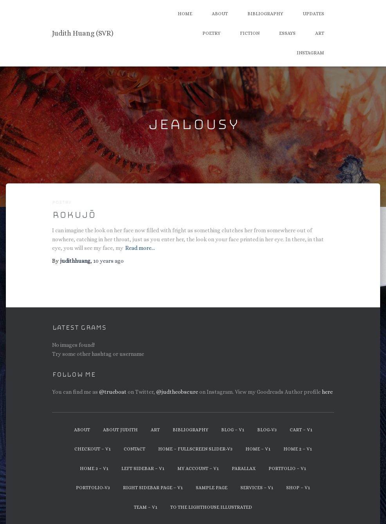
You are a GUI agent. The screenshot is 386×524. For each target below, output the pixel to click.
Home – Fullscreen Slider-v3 (195, 449)
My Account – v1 (198, 468)
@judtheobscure (177, 392)
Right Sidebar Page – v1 (153, 487)
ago (108, 261)
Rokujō (74, 215)
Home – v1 (258, 449)
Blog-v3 (267, 429)
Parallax (244, 468)
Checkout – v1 (92, 449)
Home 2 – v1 (297, 449)
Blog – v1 (232, 429)
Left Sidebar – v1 (142, 468)
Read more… (140, 248)
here (327, 392)
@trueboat (112, 392)
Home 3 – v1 (94, 468)
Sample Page (211, 487)
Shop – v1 (298, 487)
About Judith (120, 429)
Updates (313, 13)
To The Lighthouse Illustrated (211, 507)
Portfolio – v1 (287, 468)
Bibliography (265, 13)
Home (185, 13)
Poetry (211, 33)
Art (319, 33)
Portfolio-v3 (93, 487)
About (220, 13)
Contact (134, 449)
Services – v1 (256, 487)
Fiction (250, 33)
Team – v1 (145, 507)
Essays (287, 33)
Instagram (310, 53)
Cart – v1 (301, 429)
